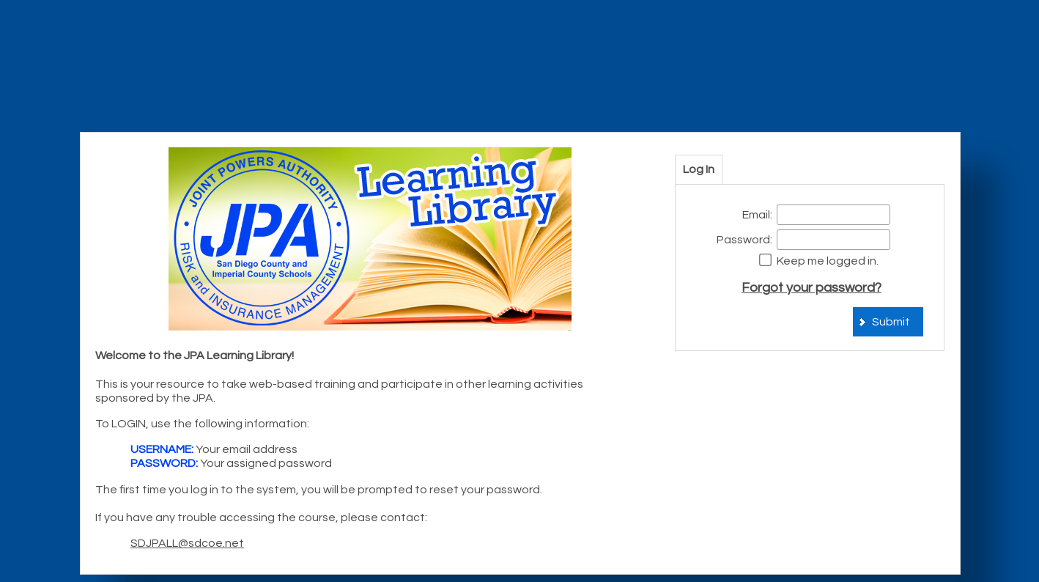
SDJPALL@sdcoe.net (187, 543)
